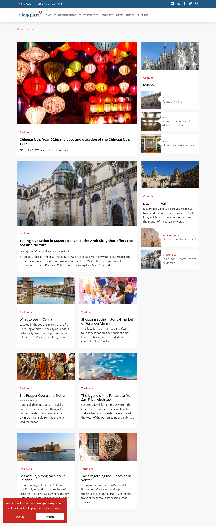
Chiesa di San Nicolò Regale (179, 239)
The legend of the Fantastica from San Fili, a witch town (107, 397)
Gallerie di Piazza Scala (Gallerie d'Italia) (176, 123)
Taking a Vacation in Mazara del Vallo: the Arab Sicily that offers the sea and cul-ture (76, 242)
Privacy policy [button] (52, 508)
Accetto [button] (50, 516)
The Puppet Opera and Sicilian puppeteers (43, 397)
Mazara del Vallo (156, 203)
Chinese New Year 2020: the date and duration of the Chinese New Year (75, 141)
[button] (26, 4)
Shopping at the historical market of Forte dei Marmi (107, 321)
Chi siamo (43, 3)
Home (20, 28)
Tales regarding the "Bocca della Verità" (106, 478)
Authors (57, 3)
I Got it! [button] (20, 516)
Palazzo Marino (172, 101)
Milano (148, 85)
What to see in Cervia (36, 319)
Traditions (26, 132)
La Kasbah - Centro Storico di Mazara (179, 261)
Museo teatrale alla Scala (178, 145)
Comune (148, 77)
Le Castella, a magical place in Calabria (43, 478)
